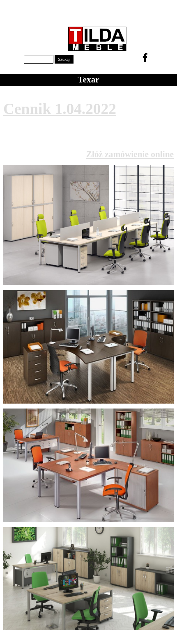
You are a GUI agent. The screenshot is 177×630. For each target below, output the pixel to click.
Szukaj (64, 59)
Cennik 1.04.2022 (59, 108)
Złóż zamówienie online (130, 154)
